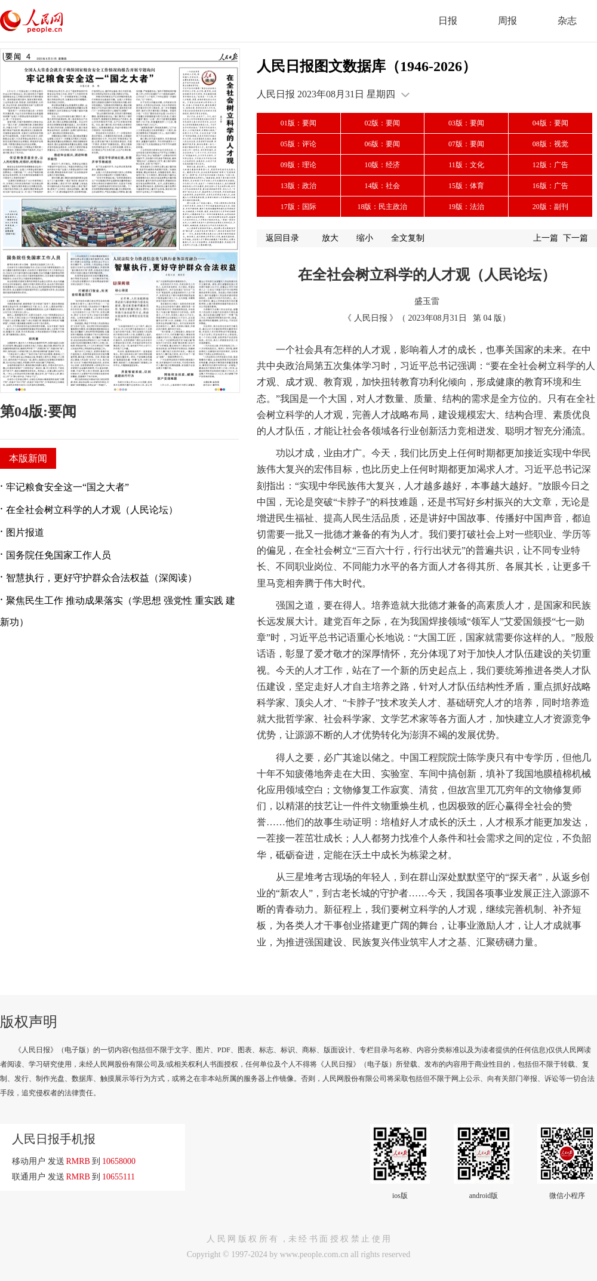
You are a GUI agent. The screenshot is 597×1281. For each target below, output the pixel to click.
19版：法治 (466, 206)
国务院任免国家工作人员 (58, 555)
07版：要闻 (466, 144)
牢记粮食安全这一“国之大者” (67, 487)
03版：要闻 (466, 123)
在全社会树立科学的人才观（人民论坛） (92, 510)
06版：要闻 (382, 144)
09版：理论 (298, 165)
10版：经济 (382, 165)
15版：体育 (466, 186)
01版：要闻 (298, 123)
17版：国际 (298, 206)
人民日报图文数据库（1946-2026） (366, 66)
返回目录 (282, 238)
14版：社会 (382, 186)
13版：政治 (298, 186)
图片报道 (25, 532)
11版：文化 (466, 165)
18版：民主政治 (382, 206)
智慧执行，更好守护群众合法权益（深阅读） (101, 578)
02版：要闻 (382, 123)
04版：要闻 (550, 123)
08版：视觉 (550, 144)
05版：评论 (298, 144)
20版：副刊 (550, 206)
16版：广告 (550, 186)
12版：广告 (550, 165)
